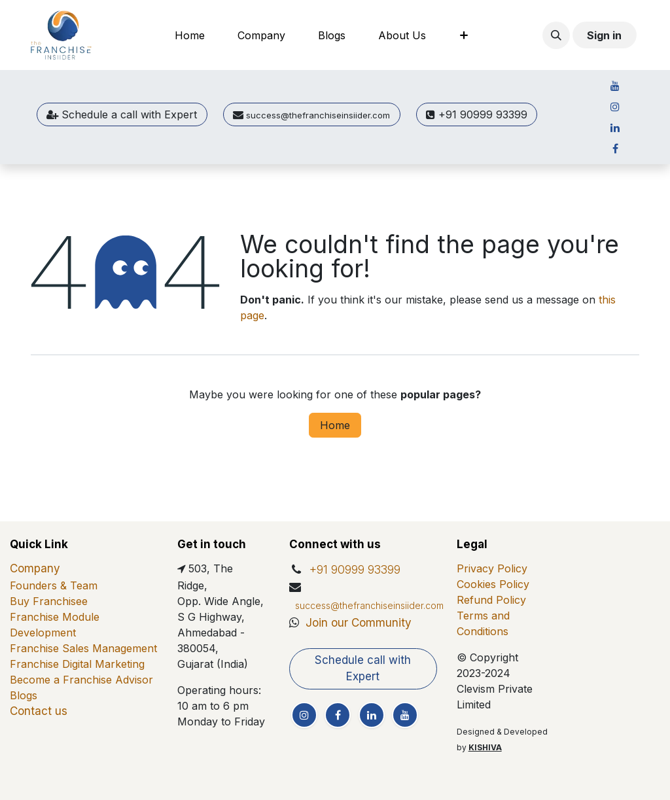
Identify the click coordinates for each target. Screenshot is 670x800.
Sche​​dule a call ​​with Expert (121, 114)
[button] (556, 35)
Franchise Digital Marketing (77, 663)
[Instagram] (615, 106)
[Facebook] (615, 148)
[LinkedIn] (615, 127)
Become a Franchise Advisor (81, 679)
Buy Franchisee (49, 601)
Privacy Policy (492, 568)
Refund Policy (491, 599)
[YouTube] (615, 85)
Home (335, 425)
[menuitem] (189, 35)
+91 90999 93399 (476, 114)
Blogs (23, 695)
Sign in (604, 35)
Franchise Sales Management (83, 648)
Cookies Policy (493, 584)
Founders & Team (53, 585)
